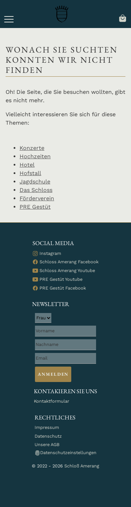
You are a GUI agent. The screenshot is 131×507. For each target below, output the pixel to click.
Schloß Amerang (81, 465)
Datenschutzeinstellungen (65, 453)
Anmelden (53, 374)
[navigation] (122, 17)
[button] (9, 19)
